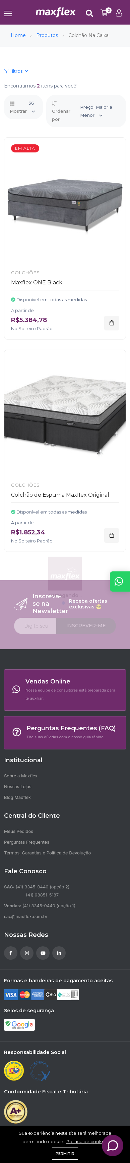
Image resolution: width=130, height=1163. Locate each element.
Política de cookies (87, 1141)
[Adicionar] (111, 323)
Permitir (65, 1153)
